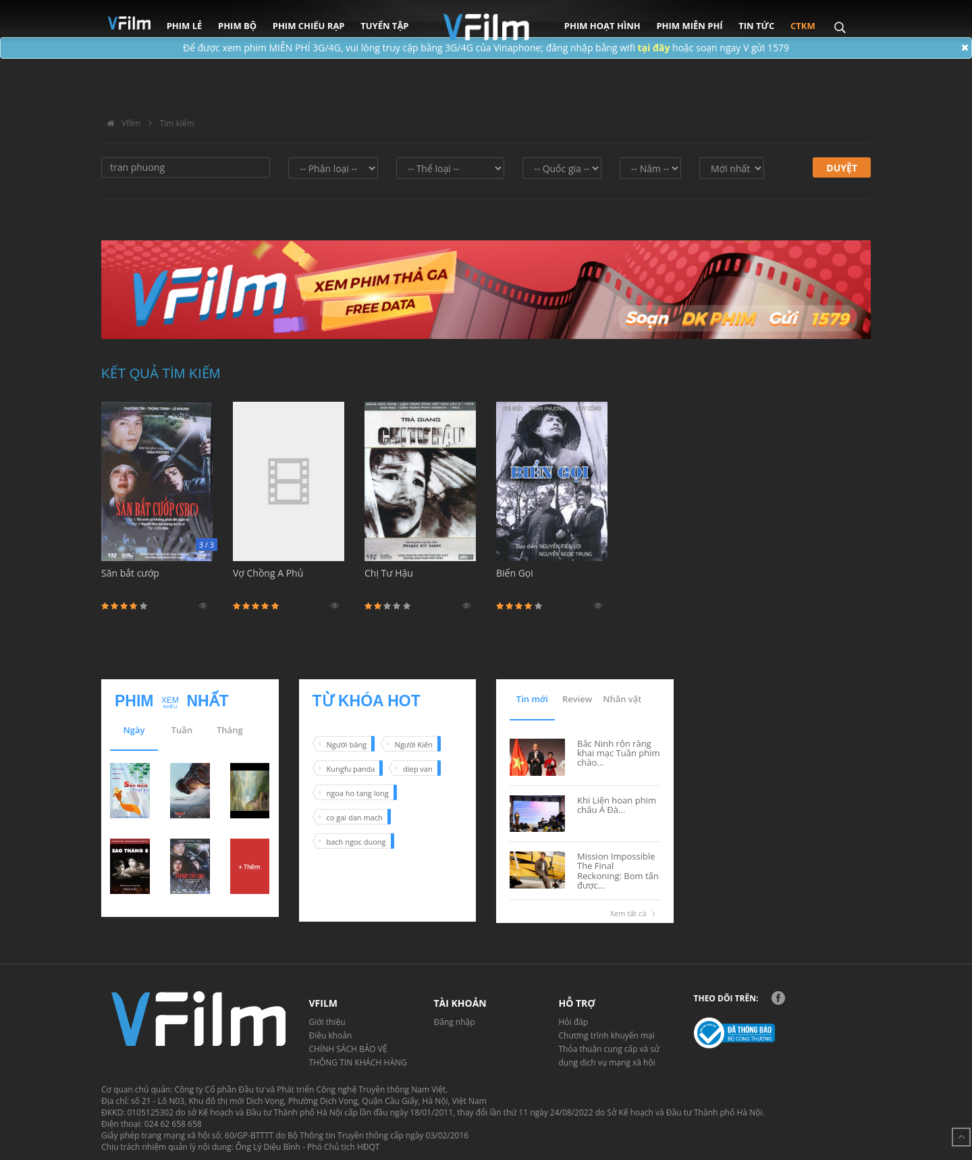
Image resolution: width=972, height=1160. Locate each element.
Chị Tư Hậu (420, 580)
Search (839, 18)
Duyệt (841, 167)
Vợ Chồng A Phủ (288, 580)
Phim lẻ (184, 26)
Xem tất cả (635, 913)
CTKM (802, 26)
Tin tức (756, 26)
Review (577, 699)
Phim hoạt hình (602, 26)
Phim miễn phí (689, 26)
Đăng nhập (454, 1022)
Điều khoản (330, 1035)
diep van (418, 769)
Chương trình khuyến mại (607, 1035)
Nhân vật (622, 699)
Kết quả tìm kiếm (161, 373)
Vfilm (120, 123)
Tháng (230, 730)
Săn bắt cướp (157, 580)
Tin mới (532, 699)
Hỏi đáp (574, 1022)
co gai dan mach (355, 817)
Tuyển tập (384, 26)
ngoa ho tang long (358, 793)
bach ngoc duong (356, 842)
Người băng (347, 744)
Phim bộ (237, 26)
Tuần (181, 730)
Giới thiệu (327, 1022)
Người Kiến (414, 744)
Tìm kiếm (177, 123)
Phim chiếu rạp (309, 26)
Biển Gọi (552, 580)
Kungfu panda (351, 769)
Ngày (134, 730)
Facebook (778, 998)
